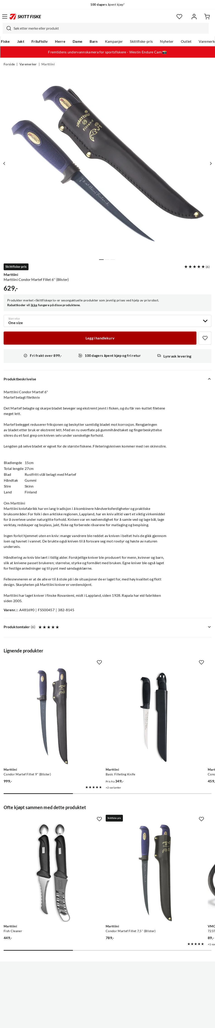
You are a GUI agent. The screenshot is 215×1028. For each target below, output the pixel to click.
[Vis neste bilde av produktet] (210, 163)
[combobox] (106, 28)
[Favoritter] (179, 16)
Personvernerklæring (89, 1021)
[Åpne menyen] (5, 16)
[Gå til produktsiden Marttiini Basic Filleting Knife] (103, 699)
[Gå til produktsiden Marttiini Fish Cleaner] (35, 821)
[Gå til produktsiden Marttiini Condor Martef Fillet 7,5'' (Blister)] (103, 821)
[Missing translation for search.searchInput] (7, 28)
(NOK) (107, 1001)
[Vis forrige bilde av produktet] (5, 163)
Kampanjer (114, 41)
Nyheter (166, 41)
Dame (77, 41)
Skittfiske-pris (141, 41)
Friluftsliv (39, 41)
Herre (60, 41)
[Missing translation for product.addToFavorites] (205, 338)
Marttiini (48, 64)
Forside (9, 64)
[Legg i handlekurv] (100, 338)
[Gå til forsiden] (25, 16)
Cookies (135, 1021)
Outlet (186, 41)
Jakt (20, 41)
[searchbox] (110, 28)
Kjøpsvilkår (117, 1021)
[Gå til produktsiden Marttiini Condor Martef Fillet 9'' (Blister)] (35, 699)
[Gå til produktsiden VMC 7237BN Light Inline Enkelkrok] (170, 821)
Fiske (5, 41)
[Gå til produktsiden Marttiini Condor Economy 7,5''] (170, 699)
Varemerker (28, 64)
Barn (94, 41)
